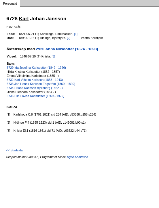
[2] (68, 38)
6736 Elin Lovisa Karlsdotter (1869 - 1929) (35, 96)
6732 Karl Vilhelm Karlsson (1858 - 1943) (35, 79)
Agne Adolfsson (77, 157)
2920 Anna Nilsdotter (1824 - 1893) (67, 49)
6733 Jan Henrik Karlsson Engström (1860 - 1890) (41, 84)
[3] (53, 56)
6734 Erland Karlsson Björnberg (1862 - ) (35, 88)
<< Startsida (14, 150)
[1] (75, 34)
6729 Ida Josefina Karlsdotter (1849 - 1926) (36, 67)
